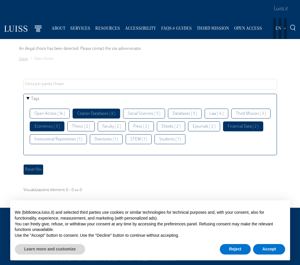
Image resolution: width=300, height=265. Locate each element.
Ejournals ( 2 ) (204, 126)
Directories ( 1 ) (106, 139)
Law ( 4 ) (216, 114)
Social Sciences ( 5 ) (144, 114)
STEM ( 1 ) (138, 139)
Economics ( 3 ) (47, 126)
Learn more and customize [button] (50, 249)
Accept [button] (269, 249)
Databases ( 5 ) (185, 114)
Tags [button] (35, 99)
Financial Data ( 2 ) (243, 126)
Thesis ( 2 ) (81, 126)
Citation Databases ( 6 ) (96, 114)
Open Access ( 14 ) (49, 114)
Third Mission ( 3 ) (251, 114)
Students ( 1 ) (170, 139)
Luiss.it (281, 9)
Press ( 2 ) (141, 126)
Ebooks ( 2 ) (171, 126)
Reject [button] (235, 249)
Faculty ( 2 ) (111, 126)
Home (23, 59)
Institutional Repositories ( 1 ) (58, 139)
